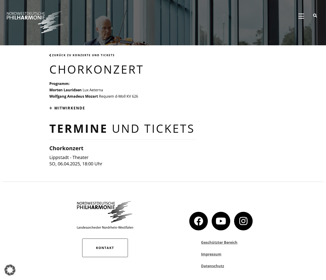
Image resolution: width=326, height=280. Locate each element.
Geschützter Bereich (219, 242)
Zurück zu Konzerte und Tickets (82, 55)
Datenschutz (212, 265)
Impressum (211, 254)
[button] (10, 270)
